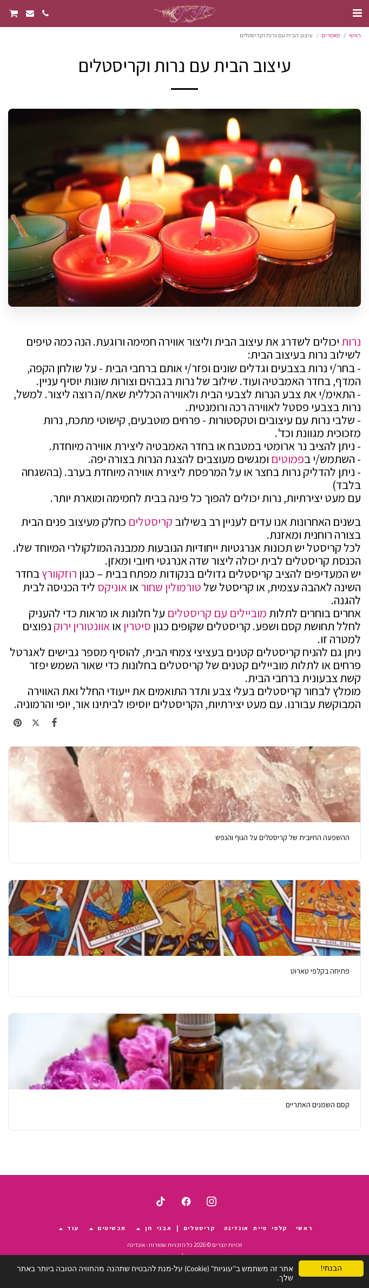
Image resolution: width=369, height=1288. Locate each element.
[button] (357, 13)
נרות (351, 341)
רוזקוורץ (59, 573)
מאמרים (330, 35)
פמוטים (287, 458)
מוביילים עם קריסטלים (217, 612)
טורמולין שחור (171, 587)
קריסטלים (149, 521)
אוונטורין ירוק (82, 625)
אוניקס (112, 587)
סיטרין (136, 625)
